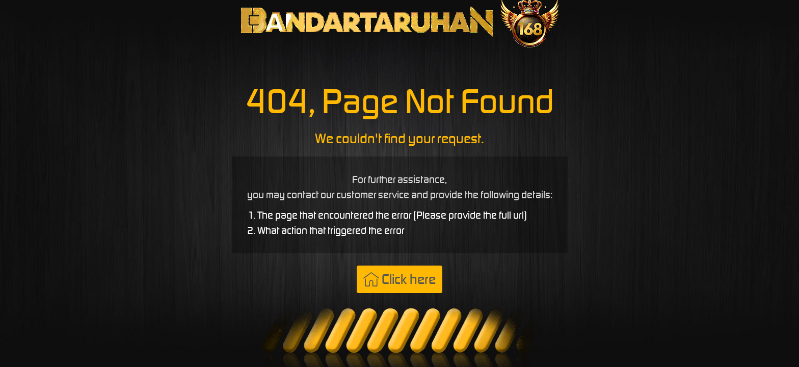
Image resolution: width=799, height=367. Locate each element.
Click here (399, 279)
